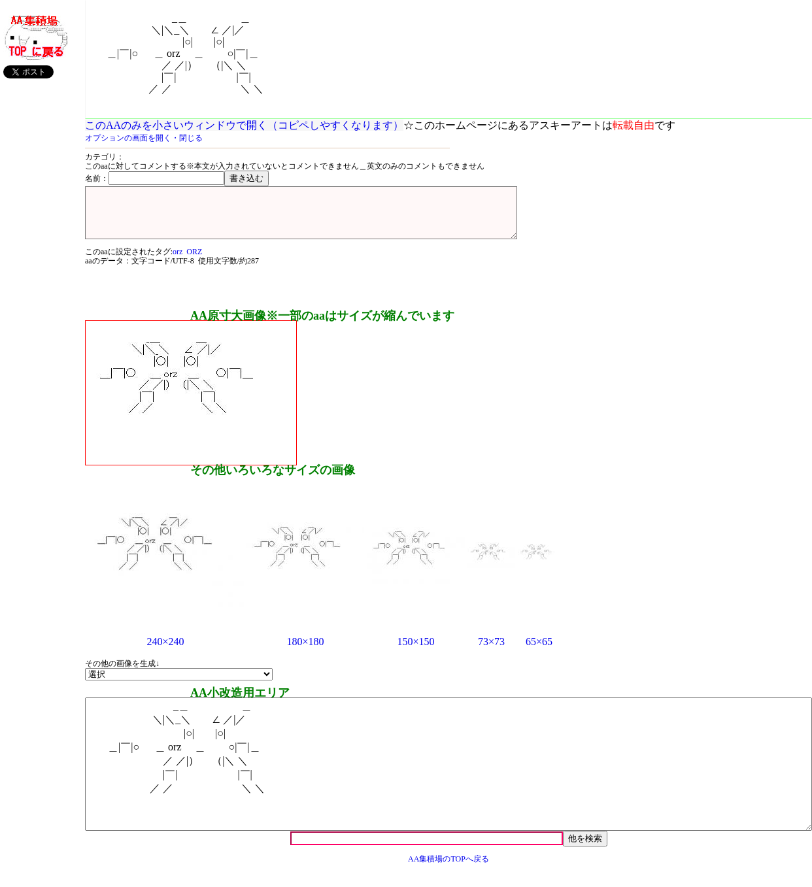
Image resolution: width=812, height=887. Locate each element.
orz (177, 261)
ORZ (194, 261)
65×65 (539, 651)
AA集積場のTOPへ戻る (448, 868)
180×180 (305, 651)
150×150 (415, 651)
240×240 (165, 651)
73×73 (491, 651)
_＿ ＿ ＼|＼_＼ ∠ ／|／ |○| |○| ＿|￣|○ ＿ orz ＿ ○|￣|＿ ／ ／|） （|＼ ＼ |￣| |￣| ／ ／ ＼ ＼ (448, 774)
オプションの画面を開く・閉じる (144, 137)
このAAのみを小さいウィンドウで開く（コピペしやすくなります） (244, 125)
